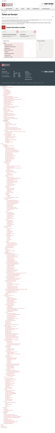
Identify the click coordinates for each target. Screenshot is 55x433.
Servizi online (40, 47)
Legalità (7, 253)
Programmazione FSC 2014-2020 (12, 289)
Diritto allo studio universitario (12, 305)
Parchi (8, 174)
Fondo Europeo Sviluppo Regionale (11, 397)
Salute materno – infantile (8, 57)
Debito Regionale (8, 136)
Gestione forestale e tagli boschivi (12, 180)
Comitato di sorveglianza (11, 263)
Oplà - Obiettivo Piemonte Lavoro (9, 424)
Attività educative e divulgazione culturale (14, 202)
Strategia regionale (10, 214)
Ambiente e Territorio (8, 162)
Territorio (7, 195)
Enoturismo (9, 227)
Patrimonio (6, 131)
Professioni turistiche (11, 224)
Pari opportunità (10, 230)
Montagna (7, 188)
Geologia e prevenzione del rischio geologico (12, 368)
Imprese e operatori (10, 181)
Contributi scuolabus (9, 341)
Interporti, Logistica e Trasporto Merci (11, 337)
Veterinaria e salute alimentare (9, 53)
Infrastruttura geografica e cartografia (13, 198)
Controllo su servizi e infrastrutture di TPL (12, 339)
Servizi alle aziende (9, 153)
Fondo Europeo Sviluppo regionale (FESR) (12, 265)
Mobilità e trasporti (7, 328)
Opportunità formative (11, 308)
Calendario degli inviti (11, 268)
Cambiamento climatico (9, 176)
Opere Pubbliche (8, 350)
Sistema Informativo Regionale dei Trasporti (12, 340)
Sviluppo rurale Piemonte (9, 274)
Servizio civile (8, 251)
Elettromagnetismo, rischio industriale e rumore (14, 169)
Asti (14, 74)
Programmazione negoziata (10, 138)
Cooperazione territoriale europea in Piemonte (14, 280)
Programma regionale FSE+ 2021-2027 (13, 257)
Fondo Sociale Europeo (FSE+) (10, 255)
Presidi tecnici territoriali (9, 377)
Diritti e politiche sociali (8, 228)
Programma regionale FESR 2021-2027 (13, 266)
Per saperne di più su (10, 34)
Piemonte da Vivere (45, 8)
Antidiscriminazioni (10, 233)
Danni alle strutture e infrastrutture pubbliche (14, 347)
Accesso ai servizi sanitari (8, 44)
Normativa (40, 48)
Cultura (7, 200)
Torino (19, 74)
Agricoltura (6, 147)
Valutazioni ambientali (11, 168)
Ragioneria (7, 141)
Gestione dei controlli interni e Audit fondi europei (12, 106)
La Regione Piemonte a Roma (9, 102)
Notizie (40, 43)
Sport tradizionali (10, 217)
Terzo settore (9, 241)
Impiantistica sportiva (11, 218)
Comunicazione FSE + (11, 260)
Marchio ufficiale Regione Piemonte (10, 117)
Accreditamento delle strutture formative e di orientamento (16, 311)
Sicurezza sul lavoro (8, 55)
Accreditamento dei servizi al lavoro (13, 321)
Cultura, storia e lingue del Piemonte (13, 204)
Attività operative (10, 379)
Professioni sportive (10, 220)
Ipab (8, 242)
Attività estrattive (8, 399)
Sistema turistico (10, 223)
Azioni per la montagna (11, 190)
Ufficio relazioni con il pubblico (9, 111)
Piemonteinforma (7, 94)
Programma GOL (8, 326)
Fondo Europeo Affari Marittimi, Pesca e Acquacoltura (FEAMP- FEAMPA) (16, 291)
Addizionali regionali (9, 408)
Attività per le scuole (10, 304)
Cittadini (6, 412)
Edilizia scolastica (8, 324)
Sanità (5, 43)
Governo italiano (4, 0)
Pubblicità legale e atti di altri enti (9, 115)
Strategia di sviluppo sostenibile (9, 146)
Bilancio (7, 139)
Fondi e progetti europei (8, 254)
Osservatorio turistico (11, 226)
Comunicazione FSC (10, 285)
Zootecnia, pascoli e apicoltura (10, 158)
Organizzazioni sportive (11, 215)
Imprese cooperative (9, 401)
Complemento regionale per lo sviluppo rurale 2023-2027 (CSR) (17, 275)
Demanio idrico (8, 349)
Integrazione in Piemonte (11, 293)
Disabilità (7, 243)
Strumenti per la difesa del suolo (12, 355)
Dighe (8, 358)
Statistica (7, 143)
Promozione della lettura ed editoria (13, 209)
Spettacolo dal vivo (10, 210)
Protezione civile (8, 360)
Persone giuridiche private (10, 249)
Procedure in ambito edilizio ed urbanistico (14, 374)
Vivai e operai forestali (11, 186)
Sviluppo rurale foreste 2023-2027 (13, 183)
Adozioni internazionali (9, 248)
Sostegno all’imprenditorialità (12, 319)
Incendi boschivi (10, 363)
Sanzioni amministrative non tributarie (10, 114)
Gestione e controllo (10, 261)
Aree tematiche (5, 145)
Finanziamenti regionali (11, 353)
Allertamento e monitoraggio (12, 362)
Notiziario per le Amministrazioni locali (11, 128)
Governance (9, 284)
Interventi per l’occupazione (12, 316)
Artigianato (7, 400)
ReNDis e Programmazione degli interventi (14, 357)
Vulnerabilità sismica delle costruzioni (13, 375)
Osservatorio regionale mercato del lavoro (12, 327)
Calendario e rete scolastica (12, 300)
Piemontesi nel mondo (11, 205)
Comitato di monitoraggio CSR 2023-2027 (14, 276)
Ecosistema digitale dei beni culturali (13, 203)
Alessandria (15, 73)
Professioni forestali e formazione (12, 182)
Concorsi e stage (7, 105)
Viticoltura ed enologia (9, 157)
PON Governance (8, 295)
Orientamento (8, 325)
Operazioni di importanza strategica (13, 259)
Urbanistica (9, 196)
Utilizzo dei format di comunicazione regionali (11, 118)
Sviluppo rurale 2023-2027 (10, 159)
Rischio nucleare (10, 171)
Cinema (9, 212)
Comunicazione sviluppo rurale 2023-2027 (14, 277)
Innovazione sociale (10, 237)
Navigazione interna (9, 334)
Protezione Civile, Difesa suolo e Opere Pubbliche (12, 342)
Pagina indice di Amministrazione (8, 87)
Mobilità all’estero (10, 310)
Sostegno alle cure (7, 48)
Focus (5, 417)
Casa (6, 250)
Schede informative (41, 45)
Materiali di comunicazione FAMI (12, 294)
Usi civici (7, 127)
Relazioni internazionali (8, 101)
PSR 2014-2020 (10, 184)
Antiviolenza (9, 232)
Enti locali (7, 123)
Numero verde (27, 72)
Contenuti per (5, 411)
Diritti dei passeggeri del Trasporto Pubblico (12, 331)
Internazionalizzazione (9, 403)
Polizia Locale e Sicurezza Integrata (11, 125)
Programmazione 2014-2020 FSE (12, 264)
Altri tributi (7, 410)
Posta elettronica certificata (36, 82)
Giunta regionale (7, 90)
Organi (4, 88)
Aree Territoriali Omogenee (8, 427)
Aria (8, 165)
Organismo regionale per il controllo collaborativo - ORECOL (13, 99)
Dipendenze (8, 389)
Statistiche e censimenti (9, 155)
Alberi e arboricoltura (11, 178)
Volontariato (9, 365)
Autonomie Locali (7, 122)
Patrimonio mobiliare (9, 133)
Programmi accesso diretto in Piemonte (13, 281)
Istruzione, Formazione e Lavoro (9, 297)
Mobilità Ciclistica (8, 330)
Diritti (7, 229)
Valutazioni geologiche (11, 370)
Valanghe (9, 372)
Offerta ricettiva (10, 225)
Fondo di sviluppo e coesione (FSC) (11, 283)
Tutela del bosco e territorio (11, 185)
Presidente (6, 89)
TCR (6, 409)
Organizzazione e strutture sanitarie (10, 46)
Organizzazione (5, 95)
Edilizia (9, 197)
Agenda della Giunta (7, 93)
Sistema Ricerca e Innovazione (10, 394)
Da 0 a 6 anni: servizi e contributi (12, 302)
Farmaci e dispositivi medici (9, 50)
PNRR (28, 8)
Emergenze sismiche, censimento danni (13, 348)
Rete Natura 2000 (10, 175)
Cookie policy (18, 82)
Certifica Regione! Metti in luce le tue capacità (11, 425)
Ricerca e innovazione (9, 392)
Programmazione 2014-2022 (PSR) (13, 278)
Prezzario (9, 351)
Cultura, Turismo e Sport (8, 199)
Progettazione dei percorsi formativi (13, 313)
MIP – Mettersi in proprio (11, 318)
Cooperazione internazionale (10, 252)
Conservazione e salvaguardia (12, 173)
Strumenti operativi (9, 390)
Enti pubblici (6, 413)
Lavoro (7, 315)
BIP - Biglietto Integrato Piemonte (11, 329)
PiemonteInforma (36, 8)
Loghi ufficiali (23, 82)
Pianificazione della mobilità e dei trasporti (12, 336)
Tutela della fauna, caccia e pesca (11, 156)
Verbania (19, 75)
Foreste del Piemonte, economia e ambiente (14, 179)
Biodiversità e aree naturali (10, 172)
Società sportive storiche (11, 216)
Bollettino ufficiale (7, 109)
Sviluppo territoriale (9, 395)
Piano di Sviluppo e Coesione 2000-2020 (13, 286)
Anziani (9, 240)
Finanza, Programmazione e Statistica (10, 135)
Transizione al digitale (9, 404)
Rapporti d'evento (10, 344)
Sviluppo (6, 393)
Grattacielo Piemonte (8, 103)
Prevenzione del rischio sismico (10, 373)
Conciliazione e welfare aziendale (11, 323)
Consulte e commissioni (8, 92)
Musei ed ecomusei (10, 207)
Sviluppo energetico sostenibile (10, 396)
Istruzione (7, 298)
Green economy (8, 187)
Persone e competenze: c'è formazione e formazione (12, 421)
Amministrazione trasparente (9, 104)
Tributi (5, 405)
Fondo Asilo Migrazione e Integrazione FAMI (12, 292)
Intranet (42, 82)
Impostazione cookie (28, 79)
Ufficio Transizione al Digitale (9, 98)
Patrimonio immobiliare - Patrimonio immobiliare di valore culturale (16, 132)
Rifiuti (8, 170)
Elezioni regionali (8, 124)
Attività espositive (10, 206)
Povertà (9, 238)
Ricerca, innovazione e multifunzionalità (12, 152)
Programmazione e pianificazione (12, 361)
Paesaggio (7, 194)
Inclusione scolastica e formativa (12, 246)
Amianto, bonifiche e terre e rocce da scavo (14, 167)
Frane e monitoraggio (11, 371)
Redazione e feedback (29, 82)
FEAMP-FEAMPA (8, 161)
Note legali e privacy (13, 82)
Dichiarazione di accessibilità (5, 82)
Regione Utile (5, 108)
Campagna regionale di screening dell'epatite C (11, 419)
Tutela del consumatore (11, 235)
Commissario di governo (9, 359)
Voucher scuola (10, 299)
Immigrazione (10, 234)
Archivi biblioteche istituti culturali (12, 201)
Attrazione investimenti (9, 398)
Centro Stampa (8, 134)
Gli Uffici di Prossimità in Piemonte (10, 418)
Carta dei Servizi (7, 119)
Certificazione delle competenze (12, 312)
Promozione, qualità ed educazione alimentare (13, 151)
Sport (7, 213)
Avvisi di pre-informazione (11, 258)
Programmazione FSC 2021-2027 (12, 288)
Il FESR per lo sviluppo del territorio (10, 426)
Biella (14, 75)
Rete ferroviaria (8, 333)
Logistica (9, 364)
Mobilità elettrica (8, 335)
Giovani (9, 231)
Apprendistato (10, 309)
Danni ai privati (10, 345)
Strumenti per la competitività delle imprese (14, 317)
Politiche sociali (8, 236)
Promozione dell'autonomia (12, 244)
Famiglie (9, 239)
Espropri (7, 126)
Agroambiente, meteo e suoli (10, 148)
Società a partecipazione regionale (9, 107)
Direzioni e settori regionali (8, 96)
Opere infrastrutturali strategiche (11, 338)
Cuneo (14, 76)
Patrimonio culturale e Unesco (12, 208)
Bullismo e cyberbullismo (11, 303)
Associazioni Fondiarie (11, 189)
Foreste (7, 177)
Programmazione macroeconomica (11, 137)
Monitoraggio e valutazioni (11, 262)
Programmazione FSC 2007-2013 (12, 290)
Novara (19, 73)
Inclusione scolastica (11, 306)
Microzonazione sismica (11, 376)
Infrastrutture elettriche (11, 352)
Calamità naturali (8, 343)
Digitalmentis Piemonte (8, 423)
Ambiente (7, 163)
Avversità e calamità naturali (10, 149)
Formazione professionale (10, 307)
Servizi (23, 8)
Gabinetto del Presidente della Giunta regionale (11, 97)
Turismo (7, 221)
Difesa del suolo (8, 354)
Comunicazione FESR (11, 271)
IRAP (7, 407)
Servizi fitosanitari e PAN (9, 154)
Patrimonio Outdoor (10, 193)
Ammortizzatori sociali (11, 320)
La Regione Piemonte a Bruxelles (9, 100)
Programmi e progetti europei (10, 279)
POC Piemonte (10, 287)
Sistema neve (10, 219)
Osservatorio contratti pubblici (9, 113)
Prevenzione (6, 51)
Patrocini (6, 116)
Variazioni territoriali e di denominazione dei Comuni (13, 130)
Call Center (6, 112)
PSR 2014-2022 (8, 160)
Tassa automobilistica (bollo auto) (11, 406)
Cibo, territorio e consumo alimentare (11, 150)
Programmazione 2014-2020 (12, 273)
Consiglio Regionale (7, 91)
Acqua (8, 164)
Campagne (6, 422)
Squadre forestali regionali (11, 378)
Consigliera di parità (10, 322)
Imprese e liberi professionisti (9, 414)
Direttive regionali (10, 314)
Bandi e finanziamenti (8, 110)
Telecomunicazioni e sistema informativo (13, 367)
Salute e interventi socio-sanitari (12, 245)
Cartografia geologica (11, 369)
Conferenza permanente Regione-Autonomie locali (13, 129)
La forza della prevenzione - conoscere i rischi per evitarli (13, 420)
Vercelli (19, 76)
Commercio (7, 402)
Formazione (9, 366)
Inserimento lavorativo (11, 247)
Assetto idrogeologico (11, 356)
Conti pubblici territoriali (9, 142)
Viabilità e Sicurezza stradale (10, 332)
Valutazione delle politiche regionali (11, 140)
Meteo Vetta (9, 192)
